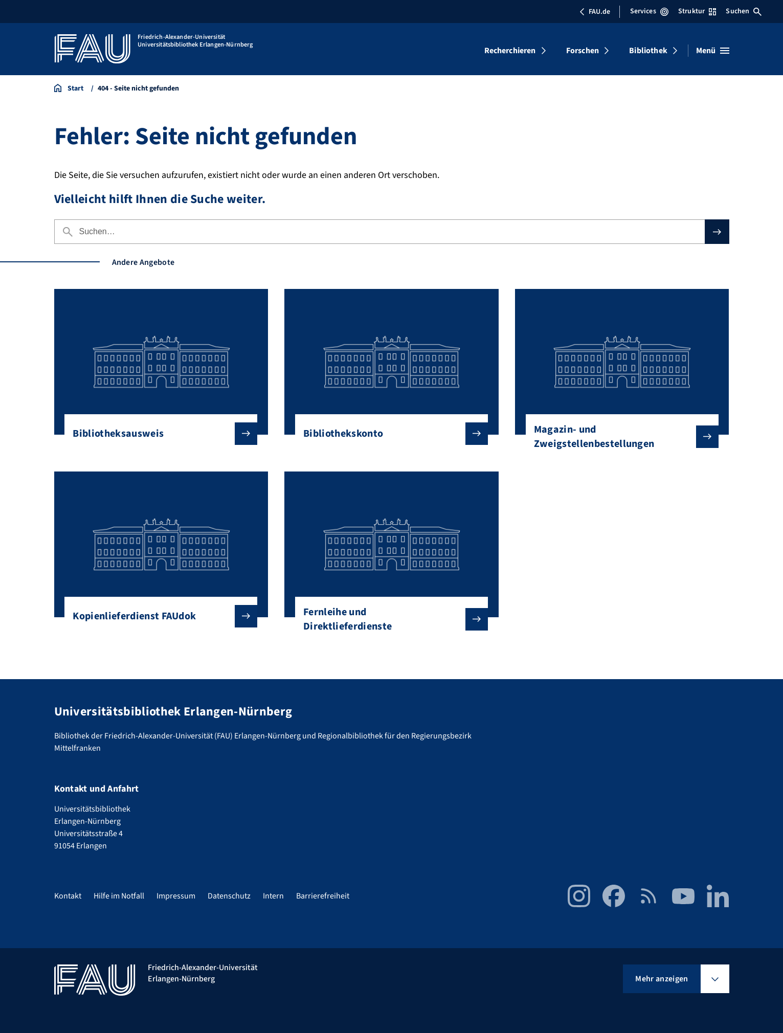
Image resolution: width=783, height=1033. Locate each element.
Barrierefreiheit (322, 896)
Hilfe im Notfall (119, 896)
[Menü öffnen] (712, 50)
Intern (273, 896)
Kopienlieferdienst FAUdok (157, 616)
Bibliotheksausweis (157, 433)
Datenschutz (229, 896)
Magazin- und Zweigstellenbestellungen (618, 436)
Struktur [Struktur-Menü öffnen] (697, 11)
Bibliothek (648, 50)
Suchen (744, 11)
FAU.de (595, 12)
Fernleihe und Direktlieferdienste (387, 619)
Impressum (175, 896)
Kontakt (67, 896)
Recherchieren (510, 50)
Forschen (582, 50)
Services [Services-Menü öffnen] (649, 11)
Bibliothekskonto (387, 433)
